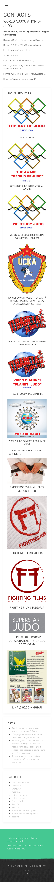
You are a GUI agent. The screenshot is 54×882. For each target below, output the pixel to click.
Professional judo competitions (25, 810)
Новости (15, 816)
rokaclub (14, 55)
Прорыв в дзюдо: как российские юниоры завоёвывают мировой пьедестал (27, 759)
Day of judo (27, 137)
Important (16, 791)
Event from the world (21, 782)
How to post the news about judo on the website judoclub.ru (25, 847)
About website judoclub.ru (27, 866)
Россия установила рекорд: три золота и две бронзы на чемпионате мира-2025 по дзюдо (28, 749)
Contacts (27, 870)
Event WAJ (16, 785)
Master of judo (18, 801)
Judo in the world (19, 795)
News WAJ (16, 804)
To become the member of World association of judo (22, 839)
